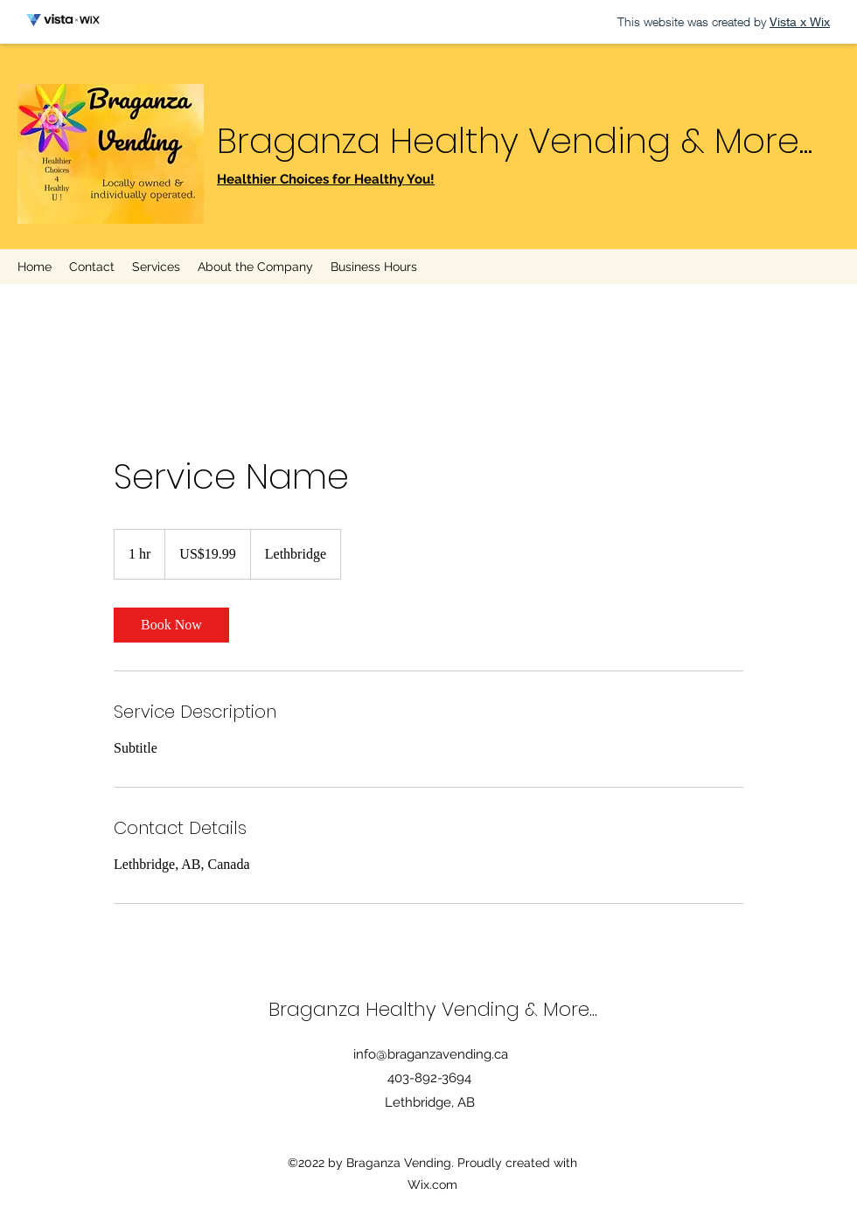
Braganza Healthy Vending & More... (514, 140)
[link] (171, 625)
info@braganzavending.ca (430, 1054)
